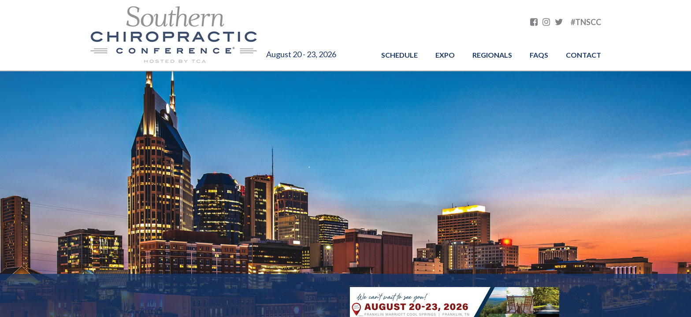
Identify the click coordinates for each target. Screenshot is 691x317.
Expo (445, 55)
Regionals (492, 55)
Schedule (399, 55)
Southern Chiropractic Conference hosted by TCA (173, 35)
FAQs (539, 55)
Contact (583, 55)
